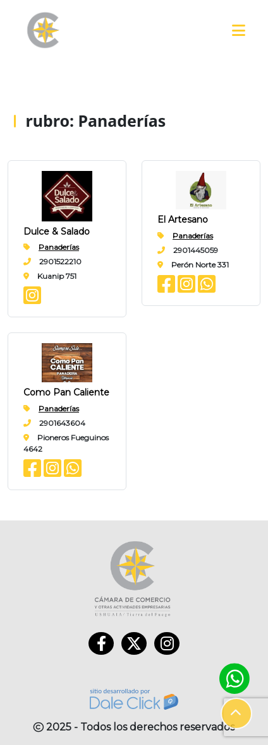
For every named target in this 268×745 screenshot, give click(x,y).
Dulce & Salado (56, 231)
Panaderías (59, 247)
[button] (236, 713)
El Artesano (182, 219)
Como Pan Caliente (66, 392)
